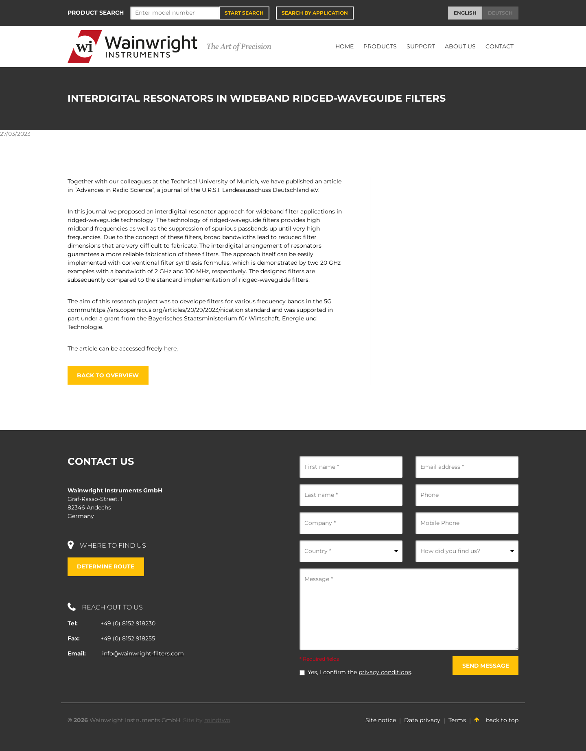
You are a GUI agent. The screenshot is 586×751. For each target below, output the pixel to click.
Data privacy (422, 720)
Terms (457, 720)
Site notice (380, 720)
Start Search (244, 13)
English (465, 13)
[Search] (174, 13)
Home (344, 46)
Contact (499, 46)
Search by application (315, 13)
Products (380, 46)
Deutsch (500, 13)
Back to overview (108, 375)
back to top (496, 720)
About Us (460, 46)
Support (421, 46)
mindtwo (217, 720)
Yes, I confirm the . (360, 672)
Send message (485, 665)
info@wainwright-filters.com (143, 653)
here (171, 348)
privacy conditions (385, 672)
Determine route (106, 566)
